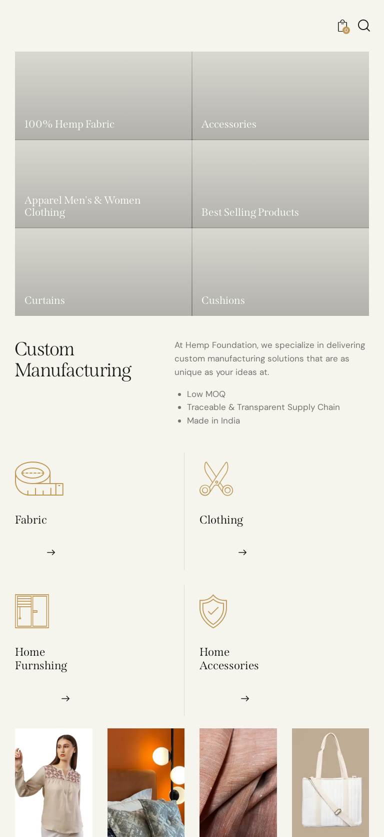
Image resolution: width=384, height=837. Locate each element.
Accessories (229, 665)
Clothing (221, 520)
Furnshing (41, 665)
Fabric (31, 520)
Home (30, 652)
